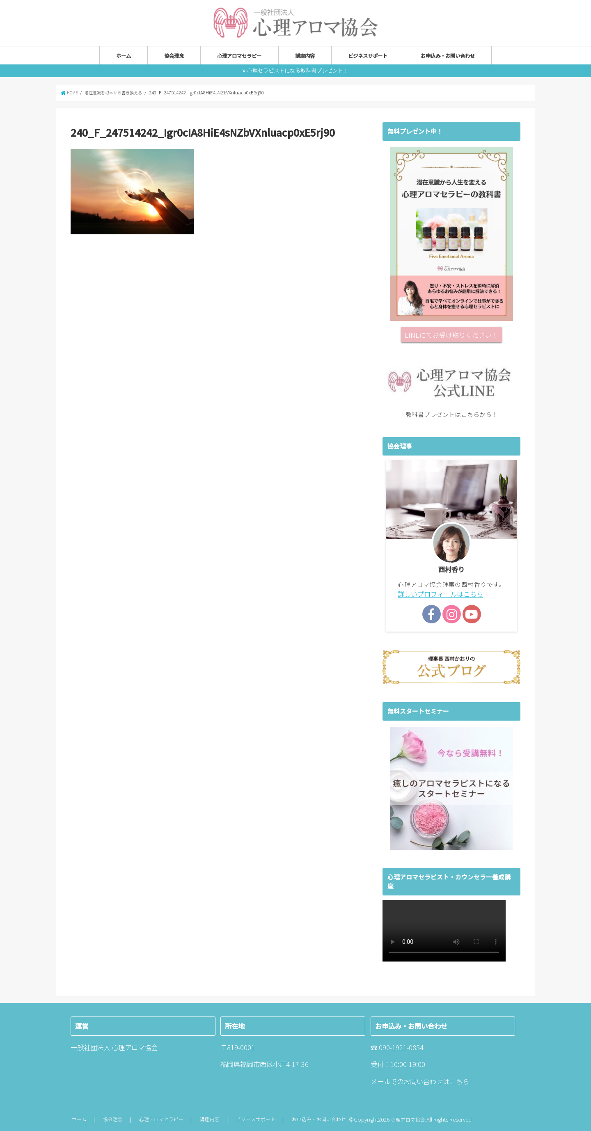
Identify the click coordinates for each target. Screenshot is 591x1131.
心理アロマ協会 (408, 1118)
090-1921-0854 (401, 1046)
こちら (459, 1080)
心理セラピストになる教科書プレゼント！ (297, 70)
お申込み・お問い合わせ (448, 55)
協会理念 (174, 55)
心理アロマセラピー (239, 55)
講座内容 (305, 55)
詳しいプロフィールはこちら (438, 593)
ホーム (123, 55)
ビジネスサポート (367, 55)
